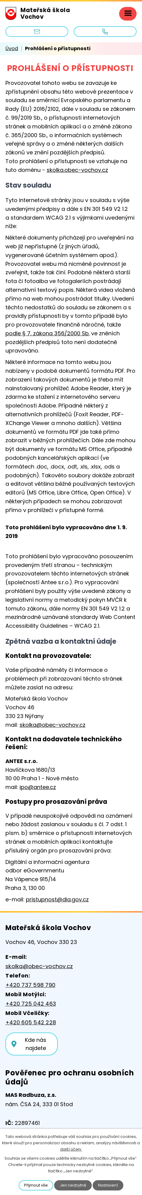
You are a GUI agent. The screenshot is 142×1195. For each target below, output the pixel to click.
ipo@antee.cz (38, 787)
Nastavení (108, 1185)
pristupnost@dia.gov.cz (57, 899)
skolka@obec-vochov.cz (52, 725)
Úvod (11, 48)
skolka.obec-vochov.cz (77, 170)
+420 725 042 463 (30, 1003)
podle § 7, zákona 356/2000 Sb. (47, 333)
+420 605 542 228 (30, 1022)
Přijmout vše (36, 1185)
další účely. (71, 1149)
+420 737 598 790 (30, 985)
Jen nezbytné (73, 1185)
